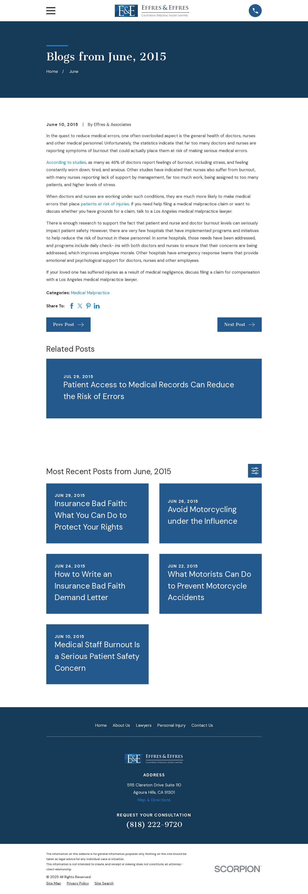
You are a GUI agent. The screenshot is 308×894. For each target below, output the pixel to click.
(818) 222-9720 (154, 824)
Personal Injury (171, 725)
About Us (121, 725)
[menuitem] (53, 883)
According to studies (66, 162)
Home (101, 725)
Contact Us (202, 725)
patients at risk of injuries (105, 204)
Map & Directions (154, 800)
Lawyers (144, 725)
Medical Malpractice (90, 292)
